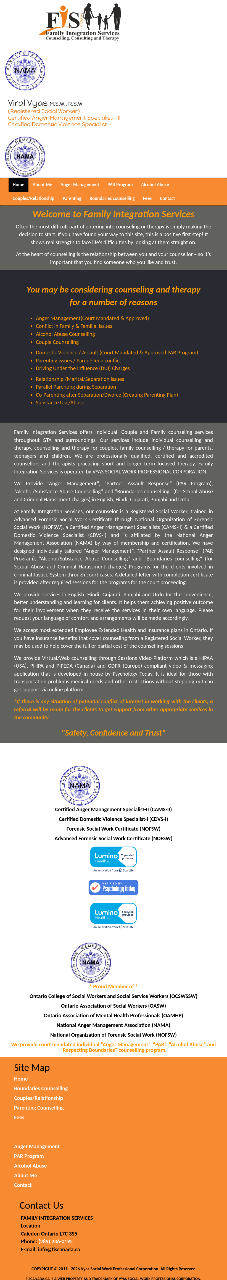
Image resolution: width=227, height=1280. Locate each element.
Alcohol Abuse (155, 185)
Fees (147, 198)
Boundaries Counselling (41, 1088)
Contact (167, 198)
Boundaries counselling (112, 198)
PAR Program (120, 185)
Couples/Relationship (33, 198)
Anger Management (79, 185)
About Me (42, 185)
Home (18, 185)
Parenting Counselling (39, 1107)
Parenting (72, 198)
